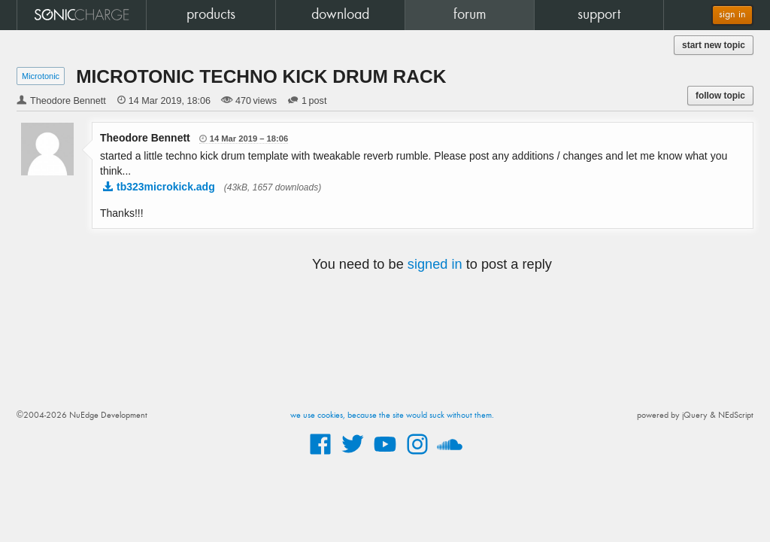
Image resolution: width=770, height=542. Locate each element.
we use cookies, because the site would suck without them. (392, 415)
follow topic (720, 95)
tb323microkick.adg (166, 187)
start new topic (713, 45)
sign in (732, 14)
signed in (435, 264)
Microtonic (40, 76)
